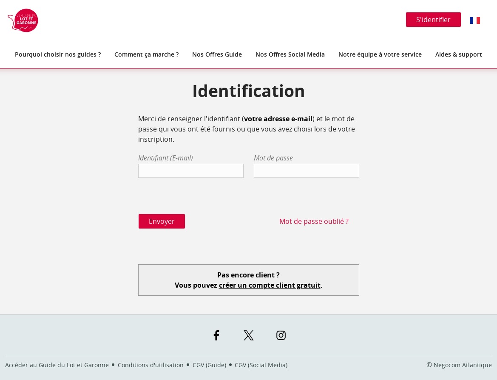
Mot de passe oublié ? (314, 221)
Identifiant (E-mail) (165, 158)
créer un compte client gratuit (270, 285)
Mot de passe (273, 158)
